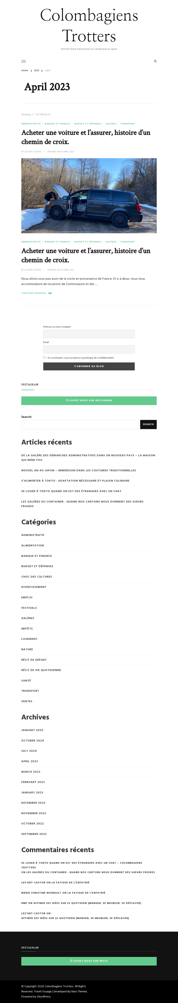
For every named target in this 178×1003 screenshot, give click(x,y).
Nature (27, 649)
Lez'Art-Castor (32, 152)
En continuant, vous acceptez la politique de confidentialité (78, 358)
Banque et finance (57, 124)
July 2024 (29, 751)
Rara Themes (79, 991)
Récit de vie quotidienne (41, 670)
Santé (26, 681)
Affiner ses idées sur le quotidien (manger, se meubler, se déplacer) (87, 903)
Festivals (29, 608)
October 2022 (32, 823)
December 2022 (33, 803)
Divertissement (33, 587)
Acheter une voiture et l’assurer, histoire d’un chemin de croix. (85, 137)
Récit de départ (34, 660)
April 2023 (29, 761)
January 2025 (32, 730)
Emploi (26, 597)
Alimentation (32, 545)
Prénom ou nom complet (57, 327)
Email (46, 342)
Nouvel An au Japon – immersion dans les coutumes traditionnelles (78, 470)
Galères (110, 124)
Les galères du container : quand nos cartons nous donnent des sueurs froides (82, 504)
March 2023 (30, 772)
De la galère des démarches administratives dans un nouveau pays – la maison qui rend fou (88, 458)
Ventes (26, 701)
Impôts (27, 629)
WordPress (44, 996)
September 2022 (34, 834)
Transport (127, 124)
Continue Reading (36, 293)
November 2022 (33, 813)
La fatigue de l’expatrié (71, 883)
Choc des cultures (36, 577)
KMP (24, 903)
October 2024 (32, 741)
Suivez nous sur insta (89, 961)
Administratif (31, 124)
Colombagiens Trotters (59, 986)
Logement (29, 639)
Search (26, 417)
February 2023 (33, 782)
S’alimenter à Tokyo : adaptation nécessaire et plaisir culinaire (75, 481)
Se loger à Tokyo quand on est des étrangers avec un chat (71, 491)
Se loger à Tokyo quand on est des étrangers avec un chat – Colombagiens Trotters (81, 865)
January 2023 (32, 792)
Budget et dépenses (87, 124)
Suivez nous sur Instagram (89, 400)
